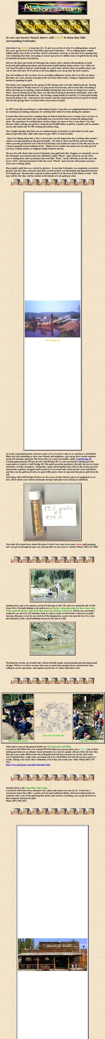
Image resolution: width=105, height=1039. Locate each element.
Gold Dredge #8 (83, 459)
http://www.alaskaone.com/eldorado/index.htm (28, 765)
